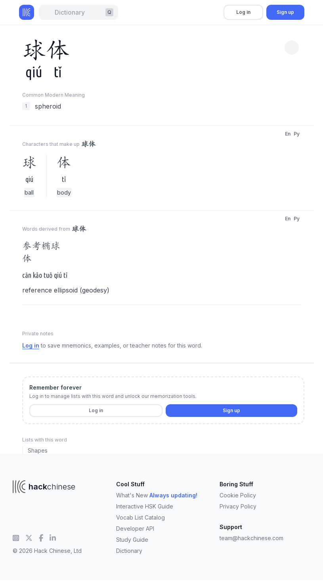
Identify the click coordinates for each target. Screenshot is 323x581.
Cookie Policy (238, 495)
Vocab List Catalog (140, 517)
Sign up (285, 12)
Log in (243, 12)
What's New (156, 495)
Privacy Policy (238, 506)
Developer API (135, 528)
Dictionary (129, 550)
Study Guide (132, 539)
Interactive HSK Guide (144, 506)
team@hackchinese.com (251, 538)
